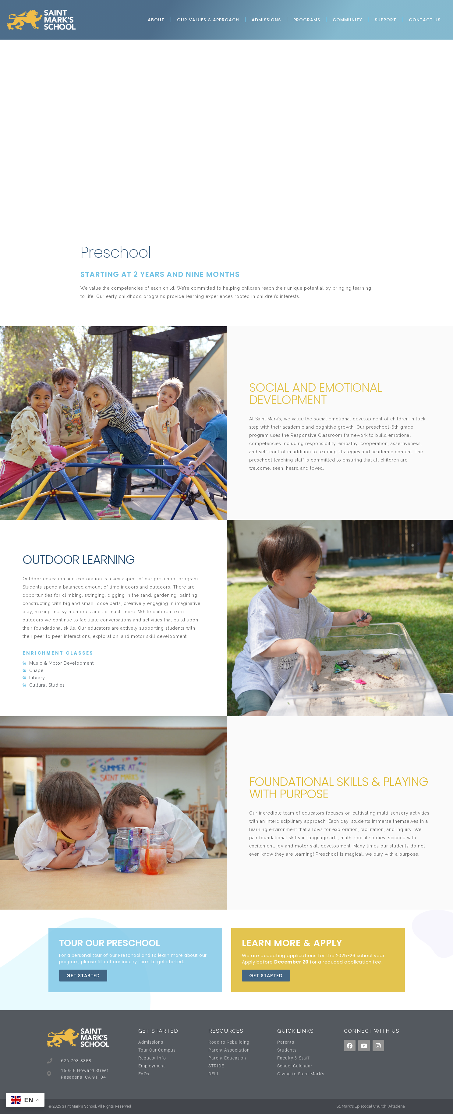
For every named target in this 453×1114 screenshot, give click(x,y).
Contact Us (425, 20)
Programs (306, 20)
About (156, 20)
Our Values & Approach (208, 20)
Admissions (266, 20)
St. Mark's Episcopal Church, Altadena (370, 1106)
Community (347, 20)
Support (385, 20)
